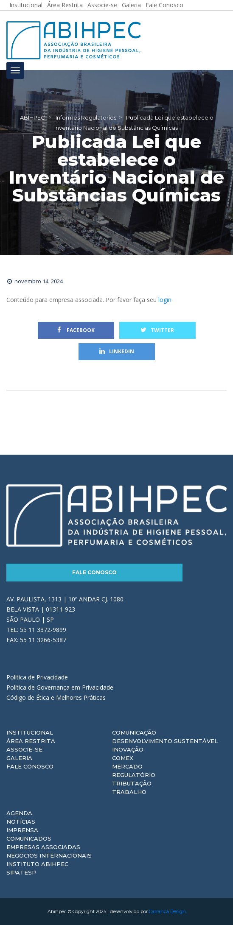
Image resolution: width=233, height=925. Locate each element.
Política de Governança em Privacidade (59, 687)
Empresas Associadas (43, 847)
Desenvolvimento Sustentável (165, 741)
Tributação (132, 783)
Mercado (127, 766)
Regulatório (133, 774)
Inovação (127, 749)
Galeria (19, 758)
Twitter (157, 330)
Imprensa (22, 830)
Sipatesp (21, 872)
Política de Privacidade (37, 677)
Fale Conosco (94, 572)
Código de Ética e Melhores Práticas (56, 697)
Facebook (76, 330)
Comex (122, 758)
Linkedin (116, 351)
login (164, 300)
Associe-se (24, 749)
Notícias (20, 821)
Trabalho (129, 791)
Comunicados (28, 838)
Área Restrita (30, 741)
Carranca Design (167, 911)
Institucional (29, 732)
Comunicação (134, 732)
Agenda (19, 813)
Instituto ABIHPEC (37, 864)
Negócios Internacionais (49, 855)
